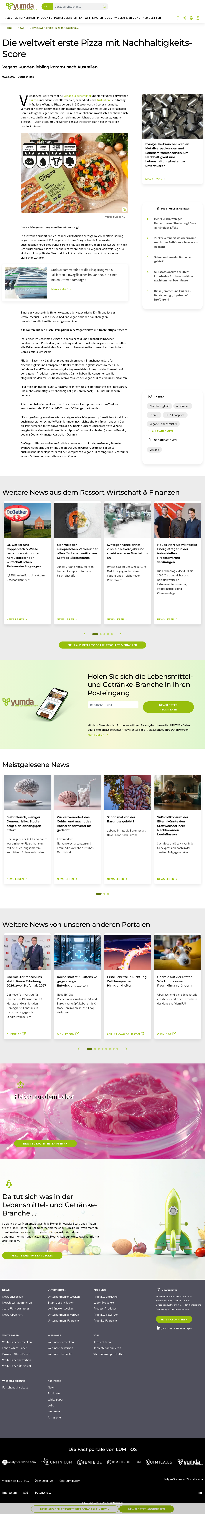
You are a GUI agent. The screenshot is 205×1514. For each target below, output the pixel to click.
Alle (46, 6)
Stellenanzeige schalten (108, 1354)
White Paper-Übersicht (16, 1366)
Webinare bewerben (60, 1348)
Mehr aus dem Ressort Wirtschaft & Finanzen (102, 645)
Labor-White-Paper (14, 1348)
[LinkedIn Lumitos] (200, 1492)
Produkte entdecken (106, 1296)
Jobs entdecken (103, 1342)
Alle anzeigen (160, 431)
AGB (26, 1492)
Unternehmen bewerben (63, 1314)
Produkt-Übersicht (105, 1320)
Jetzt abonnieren (174, 1319)
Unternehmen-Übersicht (63, 1320)
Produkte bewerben (105, 1314)
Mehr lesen (99, 734)
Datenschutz (43, 1492)
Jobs (51, 1405)
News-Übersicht (12, 1314)
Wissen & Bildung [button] (127, 17)
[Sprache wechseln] (191, 18)
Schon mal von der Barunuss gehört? (172, 259)
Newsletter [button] (152, 17)
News (51, 1387)
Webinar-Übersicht (60, 1354)
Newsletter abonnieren (168, 707)
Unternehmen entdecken (64, 1296)
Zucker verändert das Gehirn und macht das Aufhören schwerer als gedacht (176, 242)
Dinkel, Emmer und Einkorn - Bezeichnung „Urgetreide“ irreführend (172, 295)
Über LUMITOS (44, 1480)
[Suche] (104, 7)
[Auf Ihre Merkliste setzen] (178, 18)
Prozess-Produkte (105, 1308)
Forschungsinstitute (15, 1387)
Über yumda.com (69, 1480)
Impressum (9, 1492)
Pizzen (33, 100)
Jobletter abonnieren (107, 1348)
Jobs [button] (108, 17)
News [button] (8, 17)
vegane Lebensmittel (77, 96)
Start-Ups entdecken (61, 1302)
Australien (103, 100)
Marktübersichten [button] (68, 17)
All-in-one (54, 1417)
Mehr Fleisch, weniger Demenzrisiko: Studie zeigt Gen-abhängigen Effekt (175, 223)
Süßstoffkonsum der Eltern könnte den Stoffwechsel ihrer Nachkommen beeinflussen (173, 276)
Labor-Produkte (103, 1302)
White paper (55, 1399)
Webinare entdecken (61, 1342)
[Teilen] (184, 18)
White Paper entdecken (17, 1342)
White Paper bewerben (16, 1360)
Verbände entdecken (61, 1308)
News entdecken (12, 1296)
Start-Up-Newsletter (15, 1308)
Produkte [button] (44, 17)
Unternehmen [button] (24, 17)
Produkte (54, 1393)
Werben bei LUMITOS (15, 1480)
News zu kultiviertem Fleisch (45, 1143)
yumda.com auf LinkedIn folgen (174, 1328)
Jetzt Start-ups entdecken (32, 1255)
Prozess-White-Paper (16, 1354)
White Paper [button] (94, 17)
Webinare (54, 1411)
